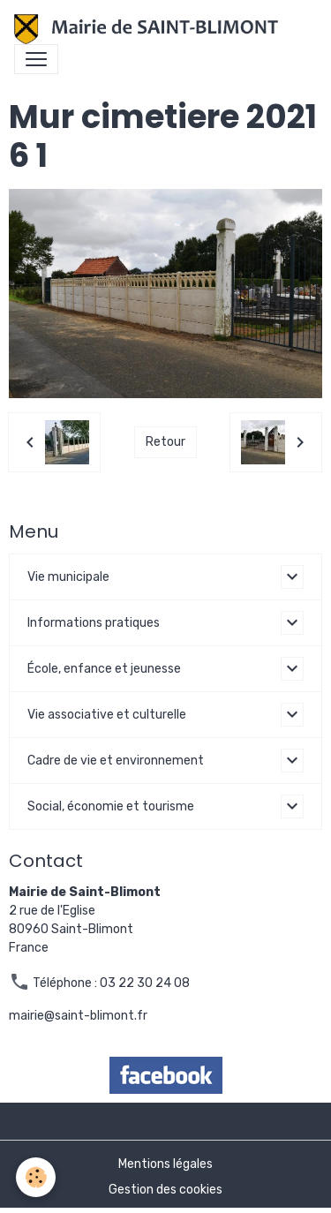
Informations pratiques (93, 622)
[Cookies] (36, 1177)
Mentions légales (165, 1164)
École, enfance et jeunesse (104, 668)
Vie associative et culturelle (106, 714)
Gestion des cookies (165, 1189)
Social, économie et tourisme (110, 806)
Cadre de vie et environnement (115, 760)
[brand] (149, 29)
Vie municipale (68, 576)
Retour (165, 441)
